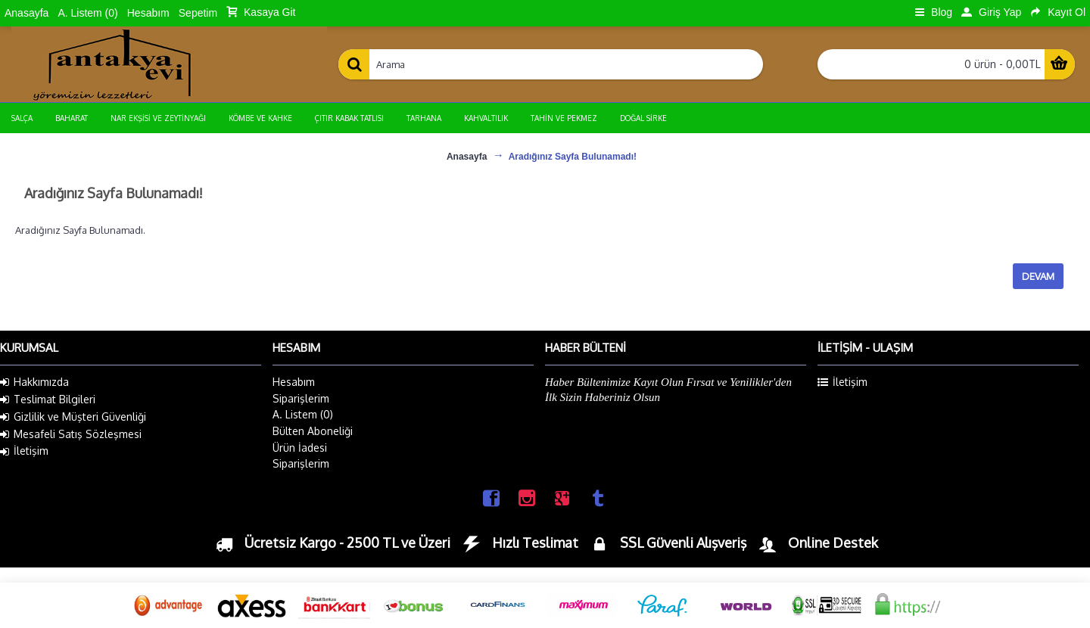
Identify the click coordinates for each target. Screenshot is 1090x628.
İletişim (24, 451)
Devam (1038, 276)
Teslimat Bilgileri (47, 399)
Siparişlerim (300, 398)
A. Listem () (302, 414)
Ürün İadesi (299, 447)
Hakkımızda (34, 382)
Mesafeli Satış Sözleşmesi (71, 434)
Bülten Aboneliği (312, 430)
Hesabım (293, 381)
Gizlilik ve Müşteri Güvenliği (73, 417)
